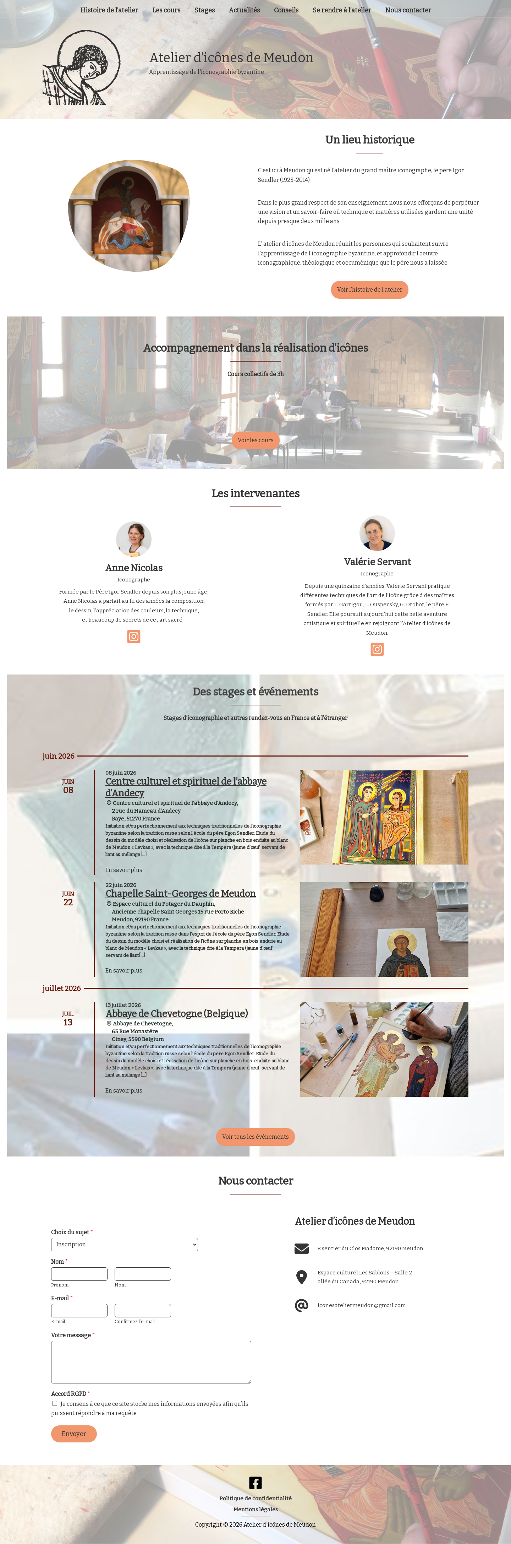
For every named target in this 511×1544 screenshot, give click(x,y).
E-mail (62, 1298)
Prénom (59, 1285)
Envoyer (74, 1434)
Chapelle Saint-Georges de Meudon (180, 893)
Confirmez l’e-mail (135, 1321)
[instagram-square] (133, 636)
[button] (369, 290)
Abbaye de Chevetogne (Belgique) (176, 1013)
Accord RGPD (70, 1394)
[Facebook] (255, 1483)
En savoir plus (123, 870)
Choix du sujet (72, 1232)
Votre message (73, 1335)
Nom (59, 1261)
